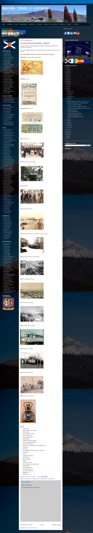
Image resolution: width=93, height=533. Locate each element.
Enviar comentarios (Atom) (31, 527)
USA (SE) (5, 238)
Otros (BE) (6, 273)
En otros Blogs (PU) (7, 116)
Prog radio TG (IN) (7, 79)
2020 (67, 78)
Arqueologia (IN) (7, 52)
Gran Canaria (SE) (7, 222)
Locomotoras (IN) (7, 70)
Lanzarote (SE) (6, 228)
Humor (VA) (6, 264)
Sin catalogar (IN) (7, 84)
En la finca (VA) (7, 259)
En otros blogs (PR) (7, 117)
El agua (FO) (6, 153)
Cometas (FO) (6, 143)
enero (68, 127)
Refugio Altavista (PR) (8, 122)
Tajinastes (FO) (7, 199)
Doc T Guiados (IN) (7, 58)
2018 (67, 81)
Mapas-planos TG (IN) (8, 72)
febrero (69, 125)
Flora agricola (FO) (7, 163)
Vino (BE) (5, 286)
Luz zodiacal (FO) (7, 180)
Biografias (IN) (6, 54)
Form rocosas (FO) (7, 168)
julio (68, 100)
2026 (67, 67)
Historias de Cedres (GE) (9, 102)
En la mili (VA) (6, 261)
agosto (69, 98)
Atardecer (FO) (7, 138)
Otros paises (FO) (7, 187)
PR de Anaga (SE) (7, 232)
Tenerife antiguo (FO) (8, 202)
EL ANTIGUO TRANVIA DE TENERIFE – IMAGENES (76, 106)
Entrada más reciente (26, 524)
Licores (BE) (6, 267)
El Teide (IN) (6, 60)
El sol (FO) (6, 154)
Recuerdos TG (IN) (7, 81)
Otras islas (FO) (7, 186)
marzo (68, 124)
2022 (67, 74)
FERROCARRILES (23, 24)
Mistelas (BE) (6, 271)
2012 (67, 129)
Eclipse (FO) (6, 149)
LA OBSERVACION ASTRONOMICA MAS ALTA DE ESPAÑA (78, 108)
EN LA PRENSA (54, 24)
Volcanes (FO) (6, 213)
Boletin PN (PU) (7, 108)
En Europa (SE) (6, 220)
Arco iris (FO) (6, 131)
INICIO (3, 24)
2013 (67, 89)
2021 (67, 76)
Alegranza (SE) (6, 217)
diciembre (69, 91)
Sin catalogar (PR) (7, 123)
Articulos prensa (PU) (8, 107)
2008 (67, 136)
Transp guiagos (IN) (50, 478)
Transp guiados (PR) (8, 124)
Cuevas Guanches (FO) (8, 144)
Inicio (42, 524)
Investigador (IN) (42, 478)
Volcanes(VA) (6, 289)
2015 (67, 86)
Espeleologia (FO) (7, 157)
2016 (67, 84)
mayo (68, 120)
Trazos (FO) (6, 207)
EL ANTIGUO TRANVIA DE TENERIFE (74, 104)
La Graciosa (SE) (7, 225)
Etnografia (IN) (6, 63)
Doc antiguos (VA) (7, 258)
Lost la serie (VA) (7, 268)
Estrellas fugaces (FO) (8, 159)
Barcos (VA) (6, 249)
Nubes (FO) (6, 184)
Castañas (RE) (6, 253)
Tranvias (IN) (6, 88)
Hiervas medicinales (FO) (9, 174)
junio (68, 119)
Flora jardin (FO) (7, 165)
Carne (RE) (6, 252)
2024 (67, 71)
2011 (67, 131)
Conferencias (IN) (7, 55)
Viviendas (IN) (6, 93)
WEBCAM (69, 24)
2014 (67, 88)
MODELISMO (46, 24)
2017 (67, 83)
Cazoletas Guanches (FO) (9, 140)
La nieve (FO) (6, 178)
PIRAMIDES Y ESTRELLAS (72, 110)
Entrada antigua (56, 524)
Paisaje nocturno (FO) (8, 189)
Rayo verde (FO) (7, 192)
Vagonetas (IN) (7, 90)
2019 (67, 79)
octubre (69, 94)
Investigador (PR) (7, 119)
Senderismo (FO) (7, 196)
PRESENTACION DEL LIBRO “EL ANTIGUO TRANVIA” (77, 103)
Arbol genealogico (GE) (8, 99)
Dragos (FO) (6, 147)
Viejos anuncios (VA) (8, 284)
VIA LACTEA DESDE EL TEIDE (72, 111)
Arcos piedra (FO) (7, 132)
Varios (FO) (6, 210)
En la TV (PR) (6, 111)
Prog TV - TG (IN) (7, 76)
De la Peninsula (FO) (8, 146)
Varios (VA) (6, 283)
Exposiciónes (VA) (7, 262)
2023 (67, 72)
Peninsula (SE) (6, 235)
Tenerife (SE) (6, 237)
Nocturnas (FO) (7, 183)
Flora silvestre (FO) (7, 166)
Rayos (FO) (6, 193)
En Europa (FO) (7, 156)
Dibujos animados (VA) (8, 256)
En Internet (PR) (7, 110)
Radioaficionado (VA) (8, 276)
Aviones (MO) (6, 246)
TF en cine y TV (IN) (7, 85)
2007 (67, 138)
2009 (67, 134)
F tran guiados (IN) (27, 478)
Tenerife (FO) (6, 201)
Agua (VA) (6, 244)
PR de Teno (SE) (7, 234)
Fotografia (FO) (35, 478)
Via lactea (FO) (6, 211)
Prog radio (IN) (7, 78)
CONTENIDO (9, 24)
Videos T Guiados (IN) (8, 91)
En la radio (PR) (7, 113)
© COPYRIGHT (62, 24)
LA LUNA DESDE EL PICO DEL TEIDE (74, 113)
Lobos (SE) (6, 229)
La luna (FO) (6, 177)
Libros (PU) (6, 120)
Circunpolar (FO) (7, 141)
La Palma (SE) (6, 226)
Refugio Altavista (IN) (8, 82)
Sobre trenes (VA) (7, 280)
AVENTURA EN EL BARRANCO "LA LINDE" (75, 116)
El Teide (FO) (6, 152)
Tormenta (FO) (7, 205)
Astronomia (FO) (7, 137)
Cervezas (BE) (6, 255)
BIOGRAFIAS (31, 24)
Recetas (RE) (6, 277)
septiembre (69, 96)
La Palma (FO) (6, 175)
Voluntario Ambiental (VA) (9, 290)
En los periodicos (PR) (8, 114)
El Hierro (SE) (6, 219)
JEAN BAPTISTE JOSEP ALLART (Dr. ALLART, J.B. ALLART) (78, 101)
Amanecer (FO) (7, 129)
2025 (67, 69)
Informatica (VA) (7, 265)
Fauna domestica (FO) (8, 160)
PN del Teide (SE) (7, 231)
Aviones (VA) (6, 247)
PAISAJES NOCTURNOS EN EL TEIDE (74, 115)
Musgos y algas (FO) (8, 181)
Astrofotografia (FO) (8, 135)
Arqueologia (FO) (7, 134)
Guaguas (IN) (6, 67)
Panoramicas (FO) (7, 190)
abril (68, 122)
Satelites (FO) (6, 195)
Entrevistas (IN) (7, 61)
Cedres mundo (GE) (8, 100)
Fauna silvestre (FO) (8, 162)
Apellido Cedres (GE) (8, 97)
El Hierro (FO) (6, 150)
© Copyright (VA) (7, 292)
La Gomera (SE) (7, 223)
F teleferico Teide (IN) (8, 64)
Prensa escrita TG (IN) (8, 75)
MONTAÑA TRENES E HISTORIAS (26, 8)
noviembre (69, 93)
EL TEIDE (16, 24)
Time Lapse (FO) (7, 204)
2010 (67, 133)
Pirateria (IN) (6, 73)
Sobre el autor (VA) (7, 279)
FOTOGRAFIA (39, 24)
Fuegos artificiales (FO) (8, 171)
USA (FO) (5, 208)
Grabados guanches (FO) (9, 172)
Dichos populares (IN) (8, 57)
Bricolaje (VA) (6, 250)
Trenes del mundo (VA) (8, 282)
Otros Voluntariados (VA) (9, 274)
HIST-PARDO (75, 24)
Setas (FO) (6, 198)
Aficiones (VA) (6, 243)
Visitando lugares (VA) (8, 287)
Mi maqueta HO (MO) (8, 270)
